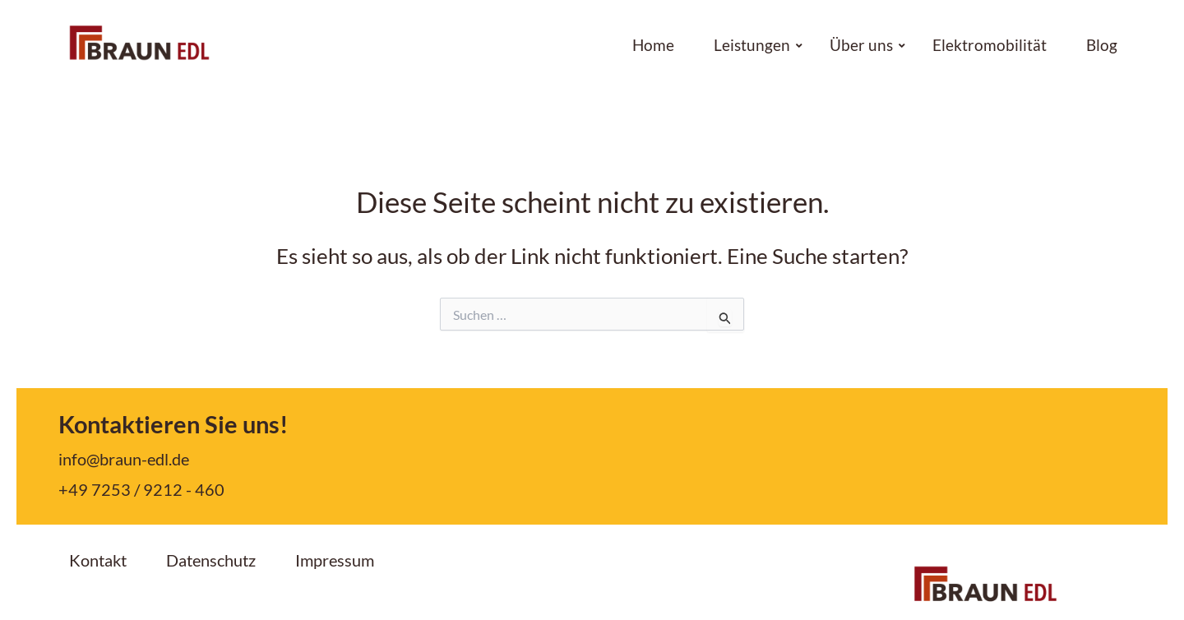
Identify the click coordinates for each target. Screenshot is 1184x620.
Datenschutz (211, 560)
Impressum (334, 560)
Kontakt (98, 560)
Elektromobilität (989, 45)
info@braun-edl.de (123, 459)
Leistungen (757, 45)
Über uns (867, 45)
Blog (1101, 45)
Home (653, 45)
